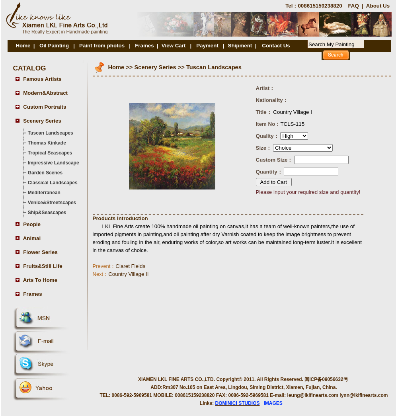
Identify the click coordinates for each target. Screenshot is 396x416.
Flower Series (40, 252)
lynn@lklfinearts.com (363, 395)
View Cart (174, 46)
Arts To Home (40, 280)
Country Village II (121, 274)
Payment (208, 46)
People (32, 224)
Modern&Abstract (45, 93)
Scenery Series (42, 121)
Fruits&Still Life (42, 266)
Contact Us (276, 46)
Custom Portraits (44, 107)
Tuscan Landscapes (50, 133)
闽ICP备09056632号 (326, 379)
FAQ (353, 6)
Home (23, 46)
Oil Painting (54, 46)
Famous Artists (42, 79)
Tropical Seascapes (50, 153)
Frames (144, 46)
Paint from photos (102, 46)
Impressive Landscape (53, 163)
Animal (32, 238)
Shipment (240, 46)
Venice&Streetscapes (52, 202)
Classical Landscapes (53, 183)
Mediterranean (44, 192)
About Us (378, 6)
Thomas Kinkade (47, 143)
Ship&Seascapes (47, 212)
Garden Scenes (45, 173)
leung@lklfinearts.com (312, 395)
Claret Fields (119, 266)
